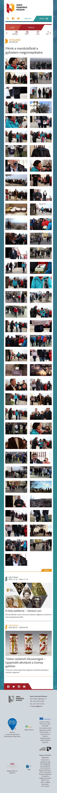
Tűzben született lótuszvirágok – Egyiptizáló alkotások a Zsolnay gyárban (25, 662)
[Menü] (42, 18)
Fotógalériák (14, 40)
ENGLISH (27, 18)
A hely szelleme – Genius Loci (23, 611)
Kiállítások (13, 577)
